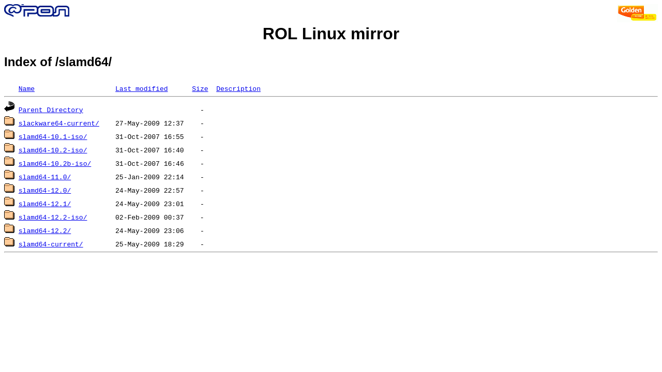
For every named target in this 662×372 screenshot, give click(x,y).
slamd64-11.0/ (45, 176)
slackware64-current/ (59, 123)
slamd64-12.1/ (45, 203)
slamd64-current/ (51, 244)
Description (238, 88)
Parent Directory (51, 109)
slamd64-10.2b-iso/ (55, 163)
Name (27, 88)
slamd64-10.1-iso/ (53, 136)
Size (200, 88)
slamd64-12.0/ (45, 190)
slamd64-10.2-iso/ (53, 149)
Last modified (141, 88)
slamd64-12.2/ (45, 230)
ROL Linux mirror (331, 33)
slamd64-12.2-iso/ (53, 217)
